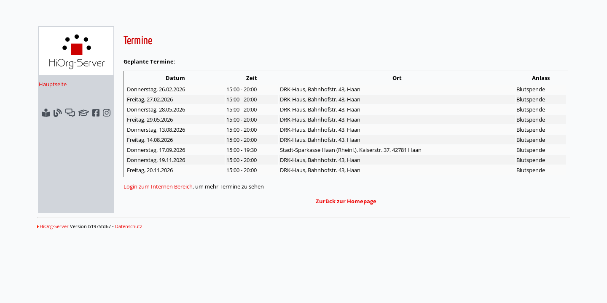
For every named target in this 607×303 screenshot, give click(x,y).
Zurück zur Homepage (346, 201)
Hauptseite (53, 84)
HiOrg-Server (53, 226)
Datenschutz (128, 226)
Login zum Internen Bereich (158, 186)
